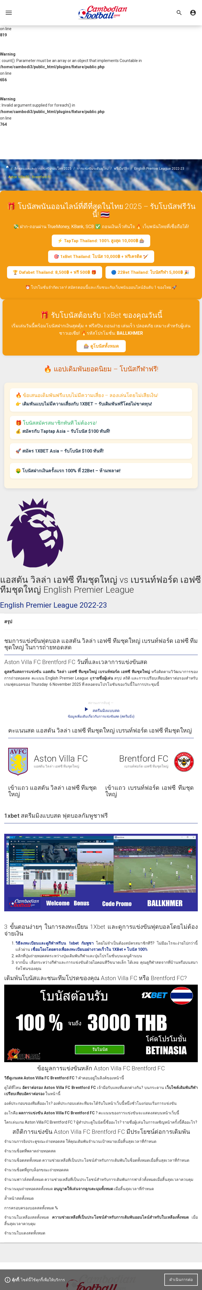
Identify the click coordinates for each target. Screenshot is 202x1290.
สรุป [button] (8, 621)
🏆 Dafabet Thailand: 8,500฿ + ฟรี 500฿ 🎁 (54, 272)
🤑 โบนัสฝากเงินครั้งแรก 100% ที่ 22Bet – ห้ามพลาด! (67, 470)
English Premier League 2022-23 (53, 605)
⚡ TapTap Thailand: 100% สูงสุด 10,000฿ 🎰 (101, 240)
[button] (193, 12)
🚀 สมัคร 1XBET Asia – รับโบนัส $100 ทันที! (59, 451)
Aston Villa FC (61, 758)
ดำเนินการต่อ (181, 1279)
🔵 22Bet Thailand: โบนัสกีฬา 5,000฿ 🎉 (150, 272)
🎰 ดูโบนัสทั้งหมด (101, 346)
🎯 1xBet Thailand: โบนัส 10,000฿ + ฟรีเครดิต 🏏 (101, 256)
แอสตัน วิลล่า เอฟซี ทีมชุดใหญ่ (56, 766)
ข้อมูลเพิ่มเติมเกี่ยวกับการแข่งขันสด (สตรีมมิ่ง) (101, 716)
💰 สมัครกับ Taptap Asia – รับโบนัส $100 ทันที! (62, 431)
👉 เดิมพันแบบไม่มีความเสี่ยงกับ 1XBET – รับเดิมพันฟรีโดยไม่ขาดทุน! (83, 404)
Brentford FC (143, 758)
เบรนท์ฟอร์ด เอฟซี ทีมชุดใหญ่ (146, 766)
